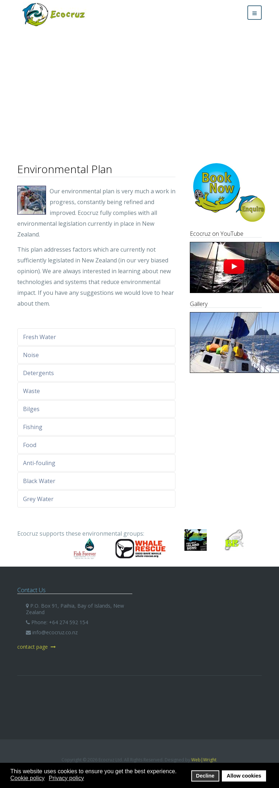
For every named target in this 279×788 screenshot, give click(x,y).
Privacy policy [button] (66, 778)
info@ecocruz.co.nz (55, 632)
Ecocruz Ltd (139, 706)
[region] (139, 88)
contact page (36, 646)
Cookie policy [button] (27, 778)
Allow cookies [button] (244, 776)
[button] (11, 88)
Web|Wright (203, 760)
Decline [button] (205, 776)
